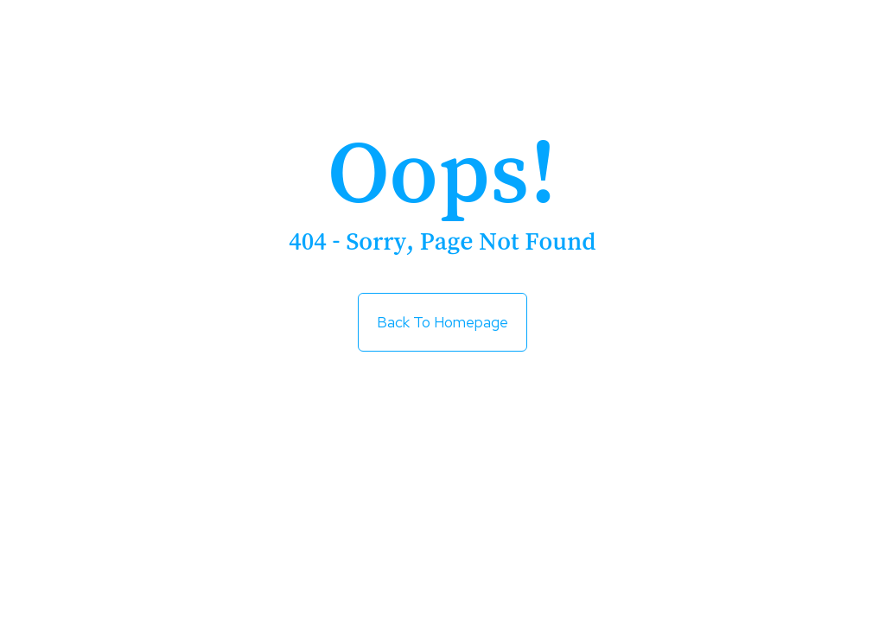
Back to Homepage (443, 316)
